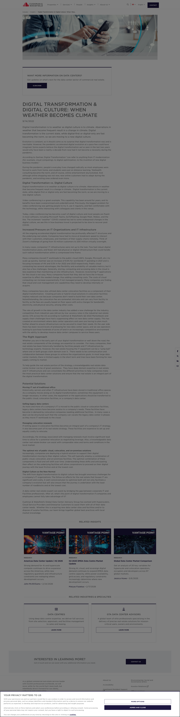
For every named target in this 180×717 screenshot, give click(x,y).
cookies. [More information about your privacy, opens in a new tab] (73, 715)
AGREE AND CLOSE (138, 707)
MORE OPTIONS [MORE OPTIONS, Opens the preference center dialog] (137, 701)
